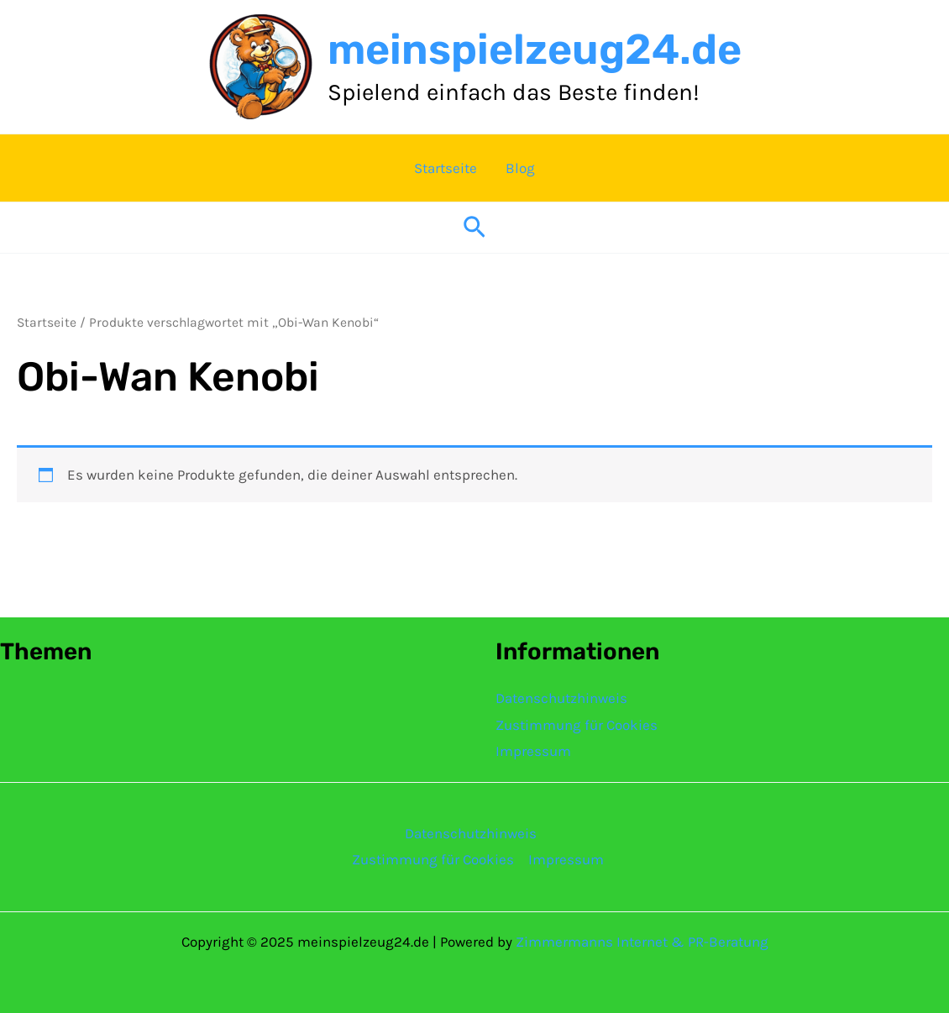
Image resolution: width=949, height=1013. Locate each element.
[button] (474, 228)
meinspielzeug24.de (535, 49)
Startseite (445, 168)
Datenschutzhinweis (561, 698)
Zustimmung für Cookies (576, 724)
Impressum (533, 751)
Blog (520, 168)
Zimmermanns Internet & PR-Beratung (642, 941)
